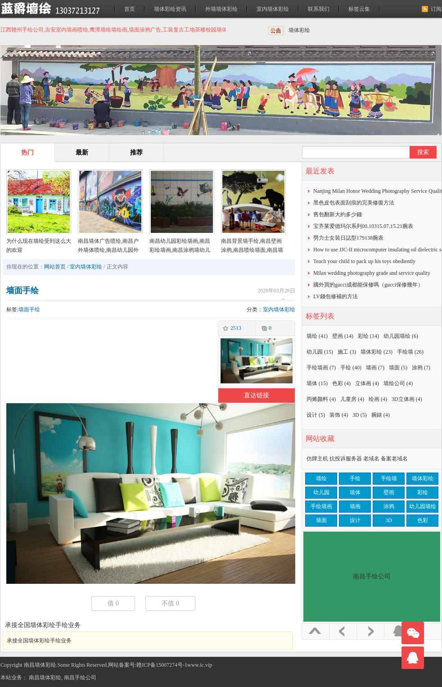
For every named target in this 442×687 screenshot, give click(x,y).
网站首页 (55, 267)
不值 (170, 603)
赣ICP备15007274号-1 (161, 665)
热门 (27, 152)
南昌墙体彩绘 (45, 677)
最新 (82, 152)
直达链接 (256, 395)
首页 (129, 9)
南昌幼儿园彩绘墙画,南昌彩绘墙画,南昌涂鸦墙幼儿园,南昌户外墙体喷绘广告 (179, 250)
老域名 (371, 458)
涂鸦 (421, 367)
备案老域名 (394, 458)
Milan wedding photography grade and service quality (371, 273)
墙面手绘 (22, 290)
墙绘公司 (398, 383)
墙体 (317, 383)
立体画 (367, 383)
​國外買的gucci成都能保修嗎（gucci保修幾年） (368, 285)
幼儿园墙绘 (400, 336)
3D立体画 (407, 399)
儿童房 (352, 399)
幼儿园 (320, 352)
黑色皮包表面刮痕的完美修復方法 (353, 203)
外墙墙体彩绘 (221, 9)
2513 (235, 328)
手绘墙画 (321, 367)
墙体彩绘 (299, 30)
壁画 (342, 336)
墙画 (375, 367)
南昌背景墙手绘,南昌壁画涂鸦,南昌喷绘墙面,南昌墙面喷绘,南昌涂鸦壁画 (252, 250)
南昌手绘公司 (80, 677)
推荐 (136, 152)
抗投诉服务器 (345, 458)
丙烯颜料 (321, 399)
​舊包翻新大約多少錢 (337, 214)
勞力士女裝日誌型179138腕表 (348, 238)
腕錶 (380, 415)
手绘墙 (410, 352)
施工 (347, 352)
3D (359, 415)
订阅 (436, 9)
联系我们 (318, 9)
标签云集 (359, 9)
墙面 (398, 367)
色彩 (341, 383)
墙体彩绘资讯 (170, 9)
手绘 (350, 367)
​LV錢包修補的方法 (335, 296)
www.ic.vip (199, 665)
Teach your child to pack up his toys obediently (364, 261)
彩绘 (368, 336)
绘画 (378, 399)
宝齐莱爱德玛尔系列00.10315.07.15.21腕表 (363, 226)
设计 (316, 415)
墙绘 (317, 336)
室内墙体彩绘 (273, 9)
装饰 (338, 415)
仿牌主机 (317, 458)
